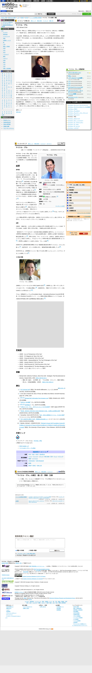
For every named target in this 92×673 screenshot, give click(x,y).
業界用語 (5, 34)
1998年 (18, 285)
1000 (61, 38)
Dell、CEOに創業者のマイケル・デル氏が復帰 (52, 415)
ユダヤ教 (45, 199)
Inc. (25, 354)
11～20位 (75, 184)
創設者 (37, 479)
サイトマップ (9, 614)
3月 (22, 97)
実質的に (41, 45)
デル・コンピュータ (47, 84)
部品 (49, 45)
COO (22, 99)
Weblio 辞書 (83, 1)
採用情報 (59, 609)
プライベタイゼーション (58, 479)
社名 (38, 84)
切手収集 (31, 185)
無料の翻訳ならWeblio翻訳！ (26, 6)
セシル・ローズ (32, 500)
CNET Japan (54, 407)
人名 (18, 17)
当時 (48, 38)
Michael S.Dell (23, 27)
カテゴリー (49, 143)
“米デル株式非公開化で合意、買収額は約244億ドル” (34, 419)
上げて (34, 90)
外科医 (25, 36)
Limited (27, 38)
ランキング (45, 20)
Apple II (32, 204)
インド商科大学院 (42, 296)
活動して (36, 104)
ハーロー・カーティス (34, 496)
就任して (44, 99)
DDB (30, 463)
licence (30, 599)
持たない (59, 45)
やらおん (71, 202)
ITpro (62, 411)
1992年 (57, 236)
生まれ (53, 32)
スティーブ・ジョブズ (57, 500)
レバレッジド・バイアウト (56, 251)
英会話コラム (6, 120)
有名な (34, 30)
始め (36, 43)
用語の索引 (39, 20)
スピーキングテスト (8, 128)
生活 (4, 52)
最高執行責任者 (43, 244)
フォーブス (50, 389)
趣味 (4, 56)
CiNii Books (32, 460)
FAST (37, 454)
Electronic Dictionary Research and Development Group (62, 598)
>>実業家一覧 (54, 499)
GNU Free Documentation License (41, 569)
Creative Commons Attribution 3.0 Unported (33, 578)
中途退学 (36, 82)
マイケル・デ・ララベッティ (75, 122)
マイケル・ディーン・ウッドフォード (78, 105)
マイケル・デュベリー (74, 114)
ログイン (76, 1)
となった (51, 97)
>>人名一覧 (47, 499)
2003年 (29, 86)
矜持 (70, 195)
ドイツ (30, 456)
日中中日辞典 (28, 1)
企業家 (17, 501)
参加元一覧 (88, 11)
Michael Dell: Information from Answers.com (36, 398)
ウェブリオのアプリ (27, 606)
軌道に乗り (22, 84)
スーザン (24, 106)
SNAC (34, 465)
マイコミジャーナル (24, 417)
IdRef (30, 465)
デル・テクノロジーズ (49, 192)
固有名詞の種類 (12, 17)
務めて (26, 99)
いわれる (39, 94)
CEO (38, 97)
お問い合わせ (43, 606)
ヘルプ (89, 1)
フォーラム (33, 101)
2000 (21, 90)
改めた (24, 86)
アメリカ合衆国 (51, 185)
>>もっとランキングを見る (83, 213)
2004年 (18, 97)
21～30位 (82, 184)
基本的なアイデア (51, 43)
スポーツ (5, 58)
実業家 (22, 17)
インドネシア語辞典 (77, 617)
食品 (4, 62)
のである (38, 49)
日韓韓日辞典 (36, 1)
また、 (53, 90)
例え (63, 43)
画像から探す (26, 608)
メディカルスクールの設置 (75, 78)
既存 (50, 49)
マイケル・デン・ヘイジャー (75, 120)
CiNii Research (40, 460)
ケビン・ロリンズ (59, 244)
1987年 (32, 84)
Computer (60, 84)
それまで (18, 99)
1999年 (48, 285)
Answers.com (56, 398)
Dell (56, 84)
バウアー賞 (27, 368)
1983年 (38, 217)
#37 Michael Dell (25, 389)
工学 (4, 44)
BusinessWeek (33, 360)
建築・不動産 (6, 46)
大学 (50, 36)
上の (27, 90)
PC (23, 38)
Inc (47, 86)
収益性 (27, 88)
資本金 (57, 38)
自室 (18, 38)
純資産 (20, 94)
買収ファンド (31, 251)
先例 (50, 51)
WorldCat (42, 454)
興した (41, 38)
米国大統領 (55, 101)
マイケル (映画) (72, 94)
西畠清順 (71, 190)
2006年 (40, 288)
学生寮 (62, 36)
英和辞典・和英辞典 (77, 609)
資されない (72, 187)
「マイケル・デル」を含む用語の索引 (26, 553)
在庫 (28, 45)
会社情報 (59, 608)
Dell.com (18, 112)
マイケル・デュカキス (74, 111)
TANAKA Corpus (5, 575)
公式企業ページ (60, 606)
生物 (4, 60)
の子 (31, 106)
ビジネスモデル (60, 51)
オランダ (60, 456)
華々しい (23, 53)
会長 (22, 32)
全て (3, 30)
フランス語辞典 (76, 616)
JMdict (25, 598)
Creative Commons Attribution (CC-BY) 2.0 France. (34, 576)
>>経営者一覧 (61, 499)
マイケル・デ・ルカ (73, 124)
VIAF (33, 454)
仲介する (60, 49)
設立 (54, 38)
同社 (50, 479)
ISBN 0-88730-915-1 (41, 378)
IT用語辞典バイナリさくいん (37, 566)
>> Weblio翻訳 (87, 216)
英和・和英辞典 (20, 1)
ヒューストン (25, 173)
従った (59, 43)
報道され (34, 481)
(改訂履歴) (38, 570)
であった (19, 40)
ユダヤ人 (18, 175)
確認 (70, 197)
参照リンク (19, 110)
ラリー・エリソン (40, 500)
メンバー (27, 104)
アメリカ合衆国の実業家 (35, 17)
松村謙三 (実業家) (73, 192)
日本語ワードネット (19, 592)
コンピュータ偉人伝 (23, 21)
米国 (38, 32)
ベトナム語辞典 (76, 620)
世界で (21, 88)
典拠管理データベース (39, 452)
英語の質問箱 (6, 124)
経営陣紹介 (28, 405)
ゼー (69, 85)
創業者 (61, 30)
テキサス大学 (34, 36)
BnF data (46, 456)
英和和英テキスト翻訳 (24, 536)
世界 (42, 92)
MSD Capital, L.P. (24, 446)
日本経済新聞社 (32, 382)
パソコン (37, 47)
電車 (4, 38)
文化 (4, 50)
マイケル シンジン (73, 97)
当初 (21, 36)
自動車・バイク (7, 40)
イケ (69, 81)
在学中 (53, 36)
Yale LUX (39, 465)
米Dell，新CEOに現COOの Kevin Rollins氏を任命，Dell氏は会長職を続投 (40, 411)
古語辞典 (43, 1)
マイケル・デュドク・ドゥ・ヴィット (78, 113)
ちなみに (44, 104)
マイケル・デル (38, 440)
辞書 (3, 1)
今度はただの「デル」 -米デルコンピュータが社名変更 (35, 407)
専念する (49, 82)
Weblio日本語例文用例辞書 (25, 471)
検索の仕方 (8, 608)
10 (32, 290)
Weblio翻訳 (75, 611)
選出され (22, 92)
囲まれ (39, 106)
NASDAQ (60, 234)
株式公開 (18, 236)
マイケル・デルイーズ (74, 118)
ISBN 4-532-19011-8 (47, 382)
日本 (51, 456)
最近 (23, 479)
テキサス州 (42, 32)
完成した (56, 47)
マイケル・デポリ (72, 109)
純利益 (30, 90)
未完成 (20, 45)
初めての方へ (82, 11)
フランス (41, 456)
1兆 (27, 94)
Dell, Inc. (54, 30)
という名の (33, 38)
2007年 (24, 247)
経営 (29, 101)
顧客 (19, 47)
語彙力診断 (6, 126)
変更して (54, 86)
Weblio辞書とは (9, 606)
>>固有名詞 (41, 499)
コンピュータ (6, 36)
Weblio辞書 (25, 571)
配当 (70, 205)
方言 (4, 66)
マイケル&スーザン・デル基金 (27, 448)
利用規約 (8, 611)
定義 (70, 200)
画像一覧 (51, 20)
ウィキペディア (22, 143)
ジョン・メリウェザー (44, 497)
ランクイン (58, 92)
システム (33, 51)
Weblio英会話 (7, 122)
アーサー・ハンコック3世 (45, 496)
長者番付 (34, 92)
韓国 (30, 458)
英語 (31, 153)
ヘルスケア (6, 54)
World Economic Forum (43, 101)
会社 (37, 38)
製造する (43, 47)
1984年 (58, 36)
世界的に (30, 30)
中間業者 (54, 49)
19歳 (51, 38)
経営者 (26, 17)
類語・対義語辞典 (11, 1)
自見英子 (71, 208)
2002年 (48, 88)
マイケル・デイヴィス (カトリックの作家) (79, 107)
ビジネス (31, 43)
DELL (69, 76)
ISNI (30, 454)
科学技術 (61, 101)
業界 (45, 51)
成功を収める (28, 53)
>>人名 (48, 503)
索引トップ (33, 20)
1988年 (50, 234)
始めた (27, 84)
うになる (54, 82)
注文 (24, 47)
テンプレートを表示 (60, 206)
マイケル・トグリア (73, 128)
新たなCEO (58, 97)
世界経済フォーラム (26, 294)
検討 (25, 481)
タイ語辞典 (75, 619)
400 (17, 92)
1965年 (30, 32)
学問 (4, 48)
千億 (30, 94)
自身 (49, 90)
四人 (29, 106)
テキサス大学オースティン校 (50, 189)
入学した (41, 36)
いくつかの (44, 43)
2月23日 (34, 32)
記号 (3, 115)
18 (52, 92)
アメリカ (28, 92)
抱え (33, 45)
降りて (45, 97)
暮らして (44, 106)
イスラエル (35, 458)
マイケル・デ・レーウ (74, 126)
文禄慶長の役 (72, 210)
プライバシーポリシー (11, 612)
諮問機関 (22, 104)
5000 (56, 88)
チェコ (55, 456)
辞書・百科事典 (7, 68)
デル (50, 30)
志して (29, 36)
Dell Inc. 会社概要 (25, 402)
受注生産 (25, 51)
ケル (69, 83)
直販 (21, 49)
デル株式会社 (38, 86)
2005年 (57, 90)
